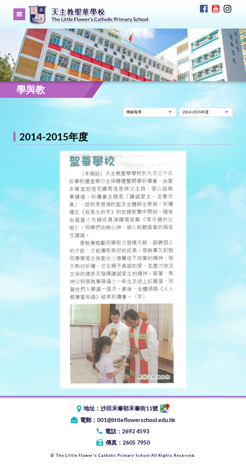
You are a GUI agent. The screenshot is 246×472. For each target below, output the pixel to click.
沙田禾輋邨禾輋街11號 (135, 408)
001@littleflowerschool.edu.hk (136, 419)
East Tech (139, 460)
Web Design (109, 460)
